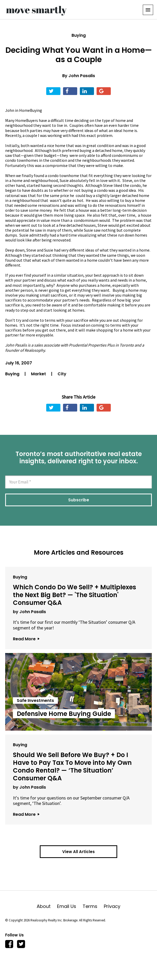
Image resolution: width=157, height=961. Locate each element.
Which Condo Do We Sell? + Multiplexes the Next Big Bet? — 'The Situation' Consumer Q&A (74, 595)
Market (39, 374)
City (62, 374)
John (10, 110)
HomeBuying (30, 110)
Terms (93, 906)
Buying (79, 35)
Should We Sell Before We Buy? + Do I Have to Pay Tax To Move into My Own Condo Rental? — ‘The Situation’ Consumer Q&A (72, 766)
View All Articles (78, 851)
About (47, 906)
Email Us (70, 906)
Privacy (112, 906)
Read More (26, 639)
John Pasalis (81, 76)
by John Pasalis (29, 612)
